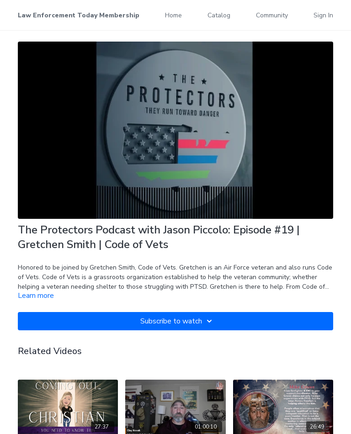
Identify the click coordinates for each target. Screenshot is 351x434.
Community (272, 15)
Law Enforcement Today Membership (78, 15)
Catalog (218, 15)
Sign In (323, 15)
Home (173, 15)
